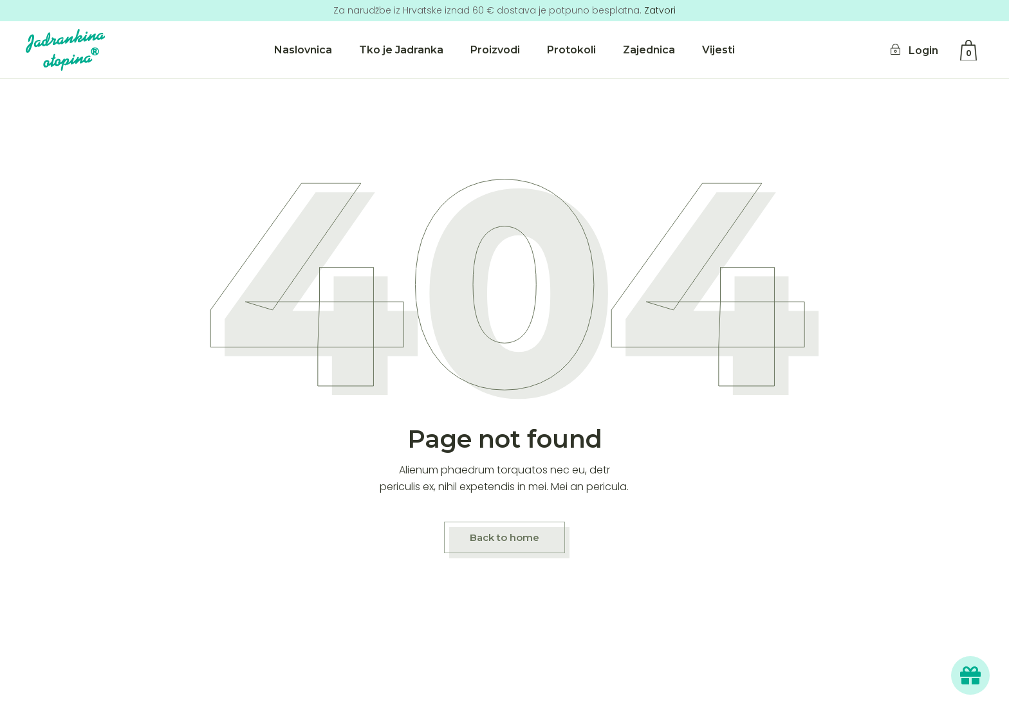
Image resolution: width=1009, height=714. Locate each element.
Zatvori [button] (660, 10)
